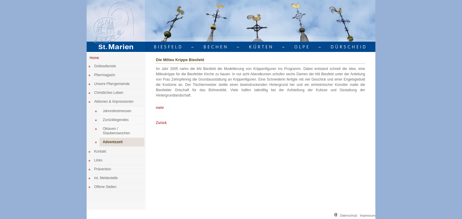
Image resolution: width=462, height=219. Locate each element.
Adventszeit (113, 142)
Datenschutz (348, 215)
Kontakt (100, 151)
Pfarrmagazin (104, 75)
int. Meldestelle (106, 178)
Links (98, 160)
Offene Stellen (105, 187)
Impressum (367, 215)
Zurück (161, 123)
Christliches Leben (108, 93)
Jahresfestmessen (117, 111)
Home (94, 58)
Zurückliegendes (116, 120)
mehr (160, 108)
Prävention (102, 169)
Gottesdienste (105, 66)
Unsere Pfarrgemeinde (112, 84)
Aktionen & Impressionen (113, 101)
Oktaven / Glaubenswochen (116, 131)
